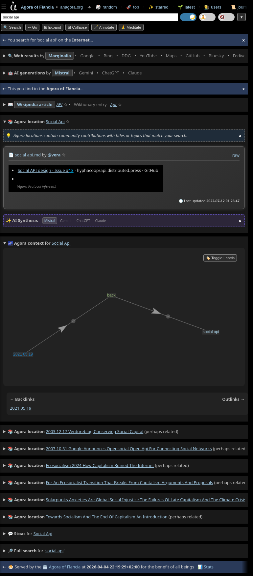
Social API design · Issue (43, 170)
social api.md (28, 155)
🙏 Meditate (131, 27)
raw (236, 155)
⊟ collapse (77, 27)
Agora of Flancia (64, 567)
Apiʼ (113, 104)
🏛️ (45, 567)
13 (71, 170)
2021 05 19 (20, 408)
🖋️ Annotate (104, 27)
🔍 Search (12, 27)
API (60, 104)
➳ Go (32, 27)
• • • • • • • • (126, 56)
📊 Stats (205, 567)
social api (43, 533)
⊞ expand (52, 27)
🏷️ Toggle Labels (220, 258)
